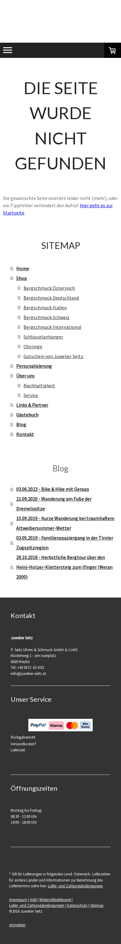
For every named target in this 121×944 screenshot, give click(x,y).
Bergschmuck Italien (45, 307)
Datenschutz (77, 905)
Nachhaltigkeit (39, 385)
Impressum (18, 899)
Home (22, 268)
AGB (33, 899)
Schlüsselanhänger (43, 337)
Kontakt (25, 434)
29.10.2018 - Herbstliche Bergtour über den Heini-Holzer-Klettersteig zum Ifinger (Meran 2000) (64, 567)
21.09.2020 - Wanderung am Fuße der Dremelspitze (53, 504)
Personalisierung (34, 366)
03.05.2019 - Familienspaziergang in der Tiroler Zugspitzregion (64, 543)
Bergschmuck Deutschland (51, 298)
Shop (21, 278)
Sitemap (97, 905)
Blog (21, 424)
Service (30, 395)
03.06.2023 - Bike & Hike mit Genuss (52, 489)
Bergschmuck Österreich (49, 288)
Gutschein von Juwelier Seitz (53, 356)
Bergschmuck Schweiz (46, 317)
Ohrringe (32, 346)
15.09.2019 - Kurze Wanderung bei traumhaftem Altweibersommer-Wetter (65, 523)
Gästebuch (27, 415)
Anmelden (17, 924)
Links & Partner (32, 405)
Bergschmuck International (52, 327)
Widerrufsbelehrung (55, 899)
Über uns (25, 376)
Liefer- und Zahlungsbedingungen (75, 885)
